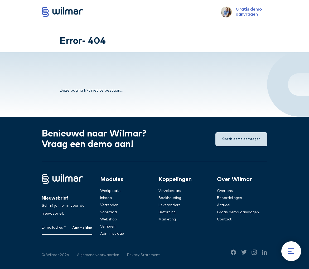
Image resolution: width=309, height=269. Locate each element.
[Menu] (291, 251)
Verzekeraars (169, 191)
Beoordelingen (229, 198)
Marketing (167, 219)
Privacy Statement (143, 255)
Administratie (112, 233)
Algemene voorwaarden (98, 255)
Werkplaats (110, 191)
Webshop (108, 219)
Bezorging (167, 212)
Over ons (225, 191)
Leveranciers (169, 205)
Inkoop (106, 198)
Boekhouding (169, 198)
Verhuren (107, 226)
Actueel (223, 205)
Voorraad (108, 212)
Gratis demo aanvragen (238, 212)
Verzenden (109, 205)
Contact (224, 219)
